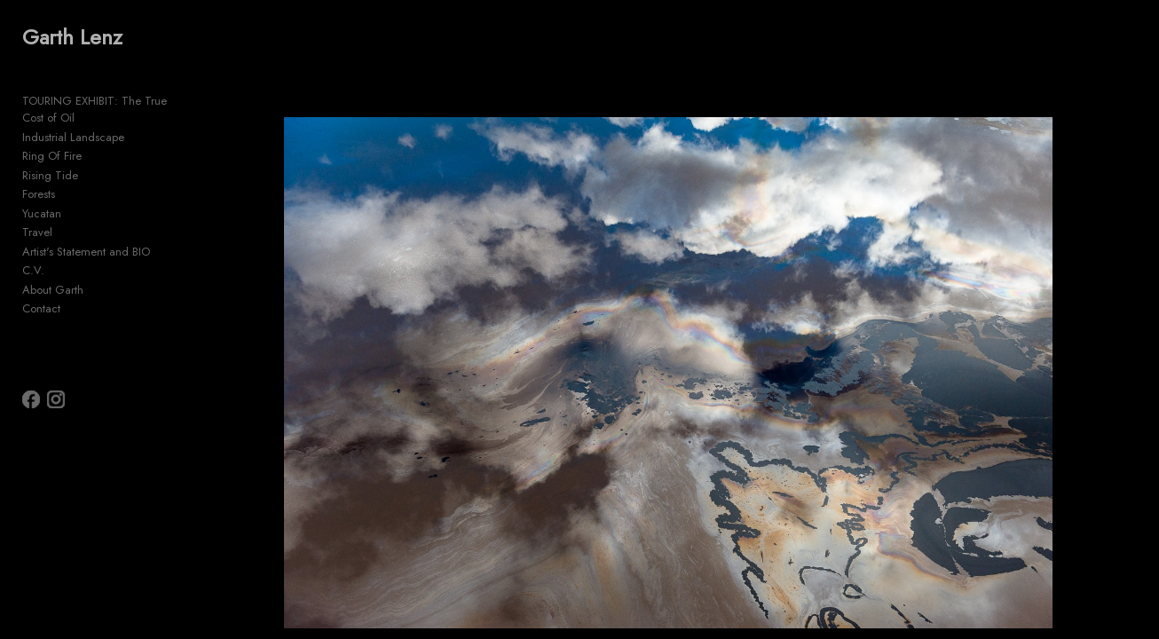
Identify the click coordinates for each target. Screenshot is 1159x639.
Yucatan (41, 195)
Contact (41, 291)
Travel (37, 215)
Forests (38, 177)
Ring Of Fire (52, 138)
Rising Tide (50, 157)
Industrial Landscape (73, 119)
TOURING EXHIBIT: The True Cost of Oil (122, 100)
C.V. (33, 253)
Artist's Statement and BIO (86, 233)
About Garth (52, 272)
